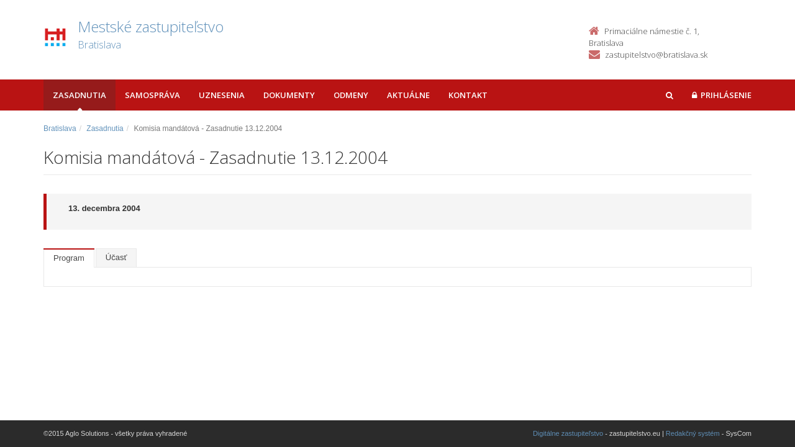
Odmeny (351, 95)
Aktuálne (408, 95)
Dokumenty (289, 95)
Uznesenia (222, 95)
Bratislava (59, 128)
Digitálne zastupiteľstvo (568, 433)
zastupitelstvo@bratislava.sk (656, 54)
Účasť (116, 257)
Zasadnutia (79, 95)
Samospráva (152, 95)
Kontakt (468, 95)
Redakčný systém (693, 433)
